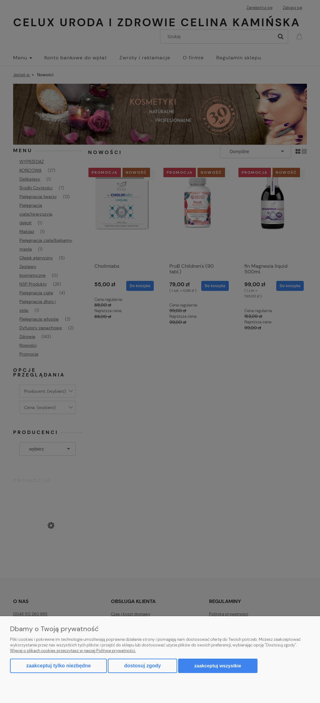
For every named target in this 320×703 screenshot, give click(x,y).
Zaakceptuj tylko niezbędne (58, 665)
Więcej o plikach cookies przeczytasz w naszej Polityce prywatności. (73, 650)
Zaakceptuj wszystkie (217, 665)
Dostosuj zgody (142, 665)
